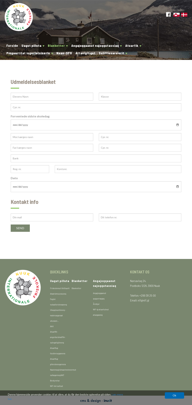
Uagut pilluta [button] (33, 45)
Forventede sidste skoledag (30, 116)
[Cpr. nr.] (96, 107)
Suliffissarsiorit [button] (113, 53)
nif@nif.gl (143, 300)
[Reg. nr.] (30, 169)
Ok (174, 395)
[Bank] (96, 158)
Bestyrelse (55, 380)
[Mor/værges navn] (52, 137)
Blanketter (76, 288)
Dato (14, 178)
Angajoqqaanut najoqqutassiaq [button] (96, 45)
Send (20, 228)
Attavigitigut (85, 53)
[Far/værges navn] (52, 148)
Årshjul (96, 304)
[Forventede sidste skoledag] (96, 124)
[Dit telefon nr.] (140, 217)
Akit (52, 326)
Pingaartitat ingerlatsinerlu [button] (29, 53)
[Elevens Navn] (52, 97)
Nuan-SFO (64, 53)
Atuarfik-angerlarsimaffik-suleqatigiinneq (57, 337)
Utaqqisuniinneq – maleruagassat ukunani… (58, 315)
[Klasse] (140, 97)
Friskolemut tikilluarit (60, 288)
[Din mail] (52, 217)
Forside (12, 45)
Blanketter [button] (58, 45)
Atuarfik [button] (133, 45)
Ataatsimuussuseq (58, 293)
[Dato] (96, 186)
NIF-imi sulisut (56, 386)
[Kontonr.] (118, 169)
